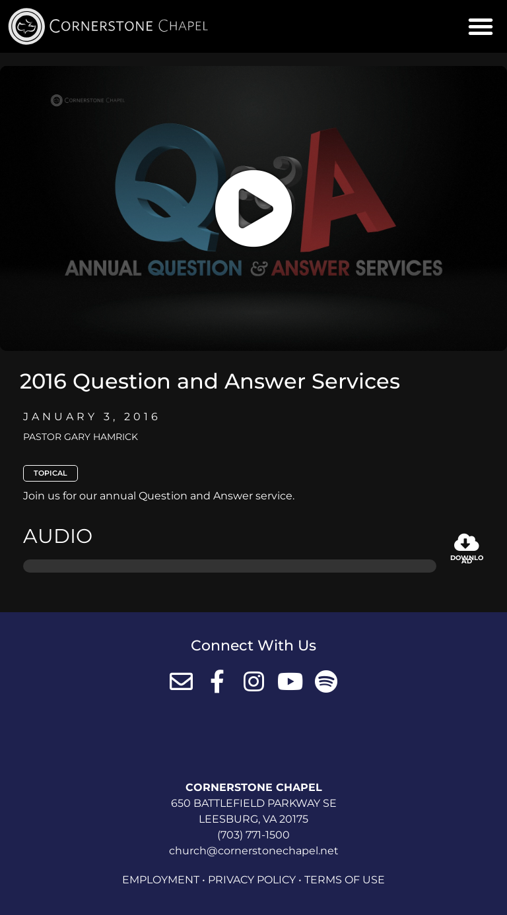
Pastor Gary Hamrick (80, 437)
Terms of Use (344, 879)
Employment (160, 879)
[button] (480, 26)
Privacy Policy (252, 879)
